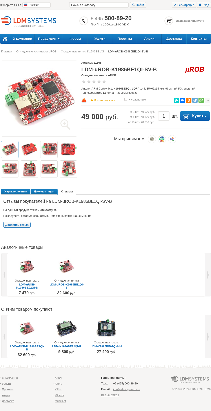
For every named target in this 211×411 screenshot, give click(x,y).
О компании (22, 38)
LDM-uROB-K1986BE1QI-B (66, 286)
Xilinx (58, 389)
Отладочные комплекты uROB (36, 51)
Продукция (47, 38)
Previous (4, 274)
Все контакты (110, 395)
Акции (149, 38)
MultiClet (60, 401)
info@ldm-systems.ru (126, 389)
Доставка (174, 38)
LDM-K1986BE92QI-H (66, 346)
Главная (6, 51)
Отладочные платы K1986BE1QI (82, 51)
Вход (206, 5)
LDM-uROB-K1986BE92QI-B (27, 286)
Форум (75, 38)
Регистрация (185, 5)
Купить (199, 116)
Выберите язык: (10, 5)
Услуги (100, 38)
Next (207, 274)
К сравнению (137, 99)
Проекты (124, 38)
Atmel (58, 378)
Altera (58, 383)
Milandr (59, 395)
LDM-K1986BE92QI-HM (106, 346)
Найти (140, 4)
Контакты (199, 38)
